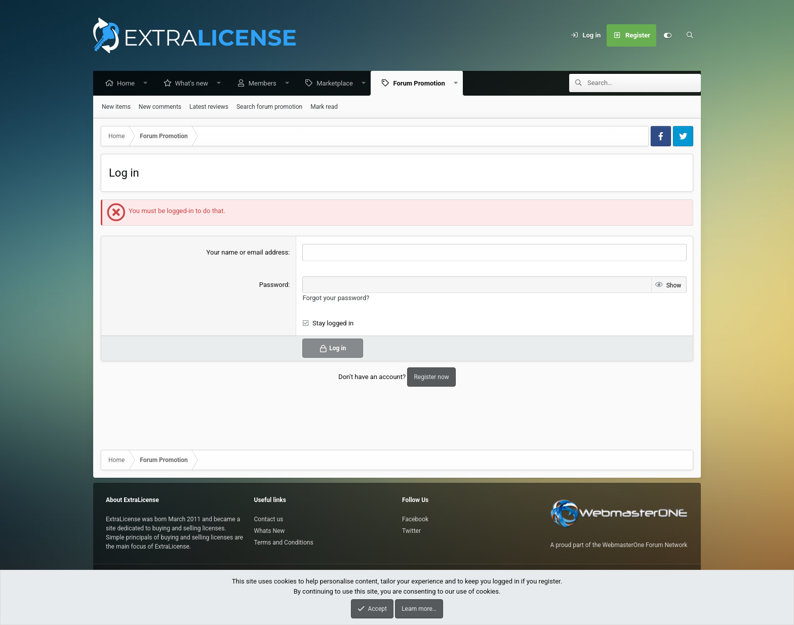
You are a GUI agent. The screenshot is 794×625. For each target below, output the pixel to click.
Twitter (411, 530)
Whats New (269, 530)
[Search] (690, 35)
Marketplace (337, 84)
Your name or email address (248, 253)
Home (128, 84)
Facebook (415, 519)
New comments (160, 107)
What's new (194, 84)
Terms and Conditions (283, 542)
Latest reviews (208, 107)
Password (273, 285)
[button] (148, 83)
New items (116, 107)
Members (265, 84)
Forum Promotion (421, 84)
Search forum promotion (269, 107)
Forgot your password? (335, 298)
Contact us (269, 519)
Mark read (324, 107)
